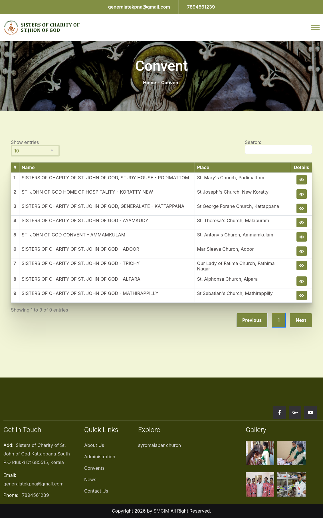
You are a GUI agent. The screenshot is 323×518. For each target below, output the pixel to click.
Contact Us (96, 491)
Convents (94, 468)
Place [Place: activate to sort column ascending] (203, 167)
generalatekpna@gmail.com (139, 7)
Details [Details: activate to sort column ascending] (301, 167)
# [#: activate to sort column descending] (14, 167)
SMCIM (161, 511)
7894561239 (201, 7)
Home (149, 82)
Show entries (35, 148)
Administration (99, 456)
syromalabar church (159, 445)
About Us (94, 445)
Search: (278, 147)
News (90, 479)
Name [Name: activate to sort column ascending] (28, 167)
